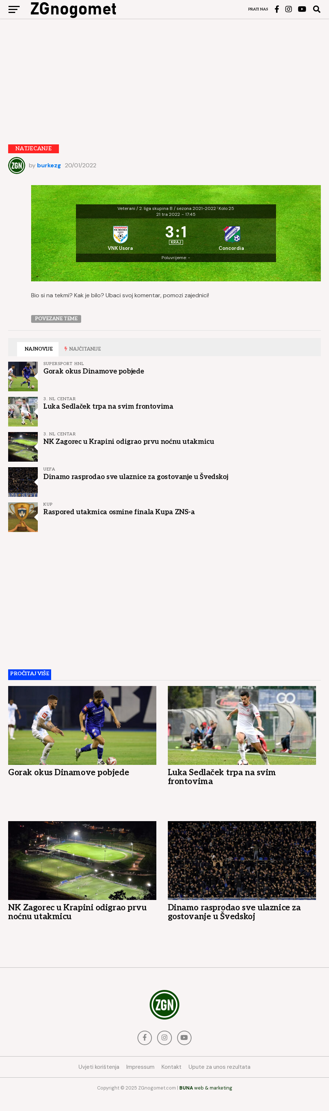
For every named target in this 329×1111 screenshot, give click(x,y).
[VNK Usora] (118, 242)
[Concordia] (234, 242)
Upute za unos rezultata (219, 1079)
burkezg (49, 165)
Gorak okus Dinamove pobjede (93, 383)
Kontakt (172, 1079)
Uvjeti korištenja (99, 1079)
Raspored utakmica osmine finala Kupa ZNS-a (119, 524)
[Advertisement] (164, 76)
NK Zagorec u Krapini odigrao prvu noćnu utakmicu (128, 454)
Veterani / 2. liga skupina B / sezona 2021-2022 (166, 208)
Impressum (140, 1079)
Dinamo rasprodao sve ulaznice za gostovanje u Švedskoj (135, 489)
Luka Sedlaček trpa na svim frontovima (108, 419)
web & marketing (205, 1100)
